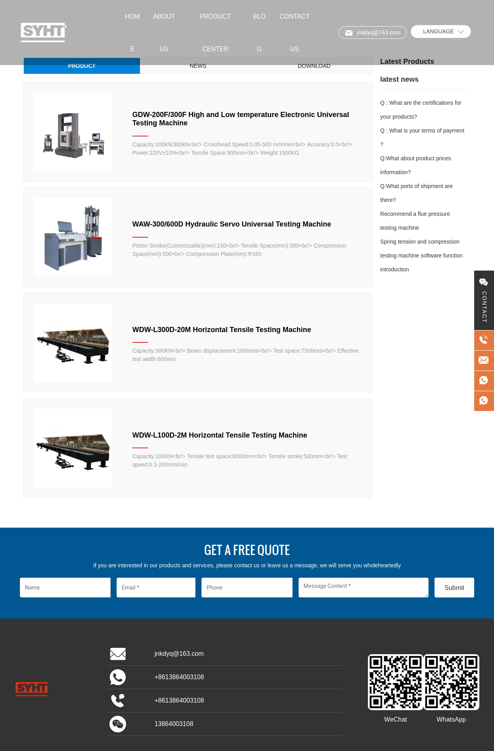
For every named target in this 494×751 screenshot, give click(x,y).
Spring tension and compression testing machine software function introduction (421, 255)
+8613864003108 (179, 677)
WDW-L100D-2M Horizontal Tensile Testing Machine (219, 435)
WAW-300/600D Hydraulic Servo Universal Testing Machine (231, 224)
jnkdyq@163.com (179, 653)
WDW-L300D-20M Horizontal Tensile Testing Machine (221, 330)
